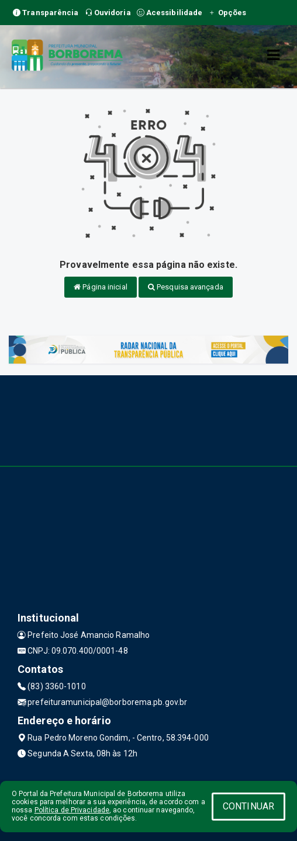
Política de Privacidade (71, 810)
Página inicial (100, 286)
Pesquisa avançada (185, 286)
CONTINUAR (248, 806)
